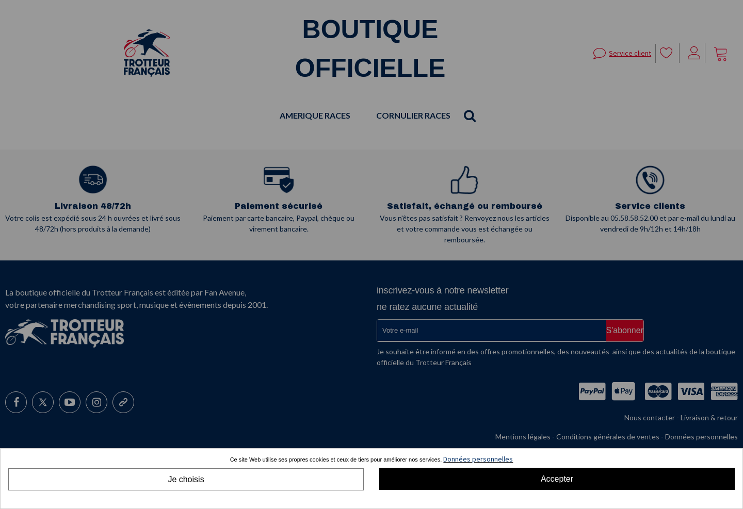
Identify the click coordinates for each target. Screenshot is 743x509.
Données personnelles (478, 459)
